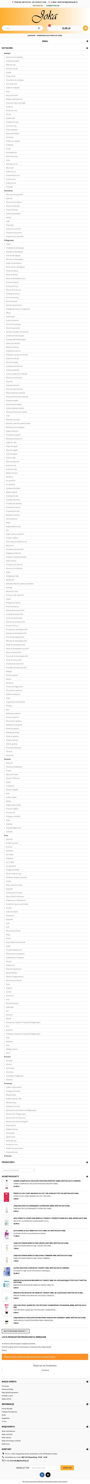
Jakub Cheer (10, 1137)
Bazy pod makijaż (12, 133)
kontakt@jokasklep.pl (19, 1461)
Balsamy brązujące (13, 419)
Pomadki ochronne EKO (15, 549)
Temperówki (10, 76)
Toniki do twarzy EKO (14, 660)
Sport (8, 1053)
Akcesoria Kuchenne (13, 980)
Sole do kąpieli (11, 454)
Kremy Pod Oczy (12, 625)
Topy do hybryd (12, 210)
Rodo (4, 1415)
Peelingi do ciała (12, 496)
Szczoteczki (10, 812)
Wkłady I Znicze (12, 1049)
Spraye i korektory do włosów (17, 332)
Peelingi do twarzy (13, 294)
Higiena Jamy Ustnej (13, 805)
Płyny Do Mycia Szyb (13, 873)
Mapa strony (6, 1399)
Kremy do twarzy (12, 282)
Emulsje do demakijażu (14, 252)
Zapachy (9, 381)
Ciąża (8, 820)
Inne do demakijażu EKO (15, 637)
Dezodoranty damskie (14, 389)
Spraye (9, 961)
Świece (8, 679)
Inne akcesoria (11, 84)
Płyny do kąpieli (12, 450)
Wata (8, 698)
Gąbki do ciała (11, 442)
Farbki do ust (11, 171)
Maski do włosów (12, 347)
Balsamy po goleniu (13, 713)
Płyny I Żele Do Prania (14, 885)
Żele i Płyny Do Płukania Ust (16, 542)
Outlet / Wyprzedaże (13, 1087)
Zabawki (9, 831)
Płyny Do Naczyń (12, 1003)
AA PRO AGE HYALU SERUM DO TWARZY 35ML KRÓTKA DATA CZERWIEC (41, 1268)
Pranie (8, 770)
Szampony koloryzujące (15, 336)
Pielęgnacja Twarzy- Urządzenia (18, 309)
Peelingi (9, 587)
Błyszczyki (10, 168)
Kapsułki (9, 889)
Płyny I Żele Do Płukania (15, 896)
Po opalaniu (10, 484)
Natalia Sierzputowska (14, 1148)
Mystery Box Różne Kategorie (17, 1121)
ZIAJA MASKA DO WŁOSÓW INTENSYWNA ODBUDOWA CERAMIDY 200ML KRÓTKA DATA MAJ (50, 1317)
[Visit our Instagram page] (48, 1474)
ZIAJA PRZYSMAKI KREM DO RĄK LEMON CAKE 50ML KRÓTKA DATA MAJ (41, 1243)
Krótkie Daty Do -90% (14, 1099)
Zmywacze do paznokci (15, 236)
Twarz (8, 244)
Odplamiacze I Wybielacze (16, 900)
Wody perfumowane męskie (16, 412)
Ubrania (9, 751)
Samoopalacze (11, 519)
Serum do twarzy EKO (14, 618)
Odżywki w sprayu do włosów (17, 355)
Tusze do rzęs (11, 126)
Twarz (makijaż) (12, 129)
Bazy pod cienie (12, 95)
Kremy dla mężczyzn (13, 748)
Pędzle (8, 72)
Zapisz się (67, 1468)
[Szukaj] (39, 28)
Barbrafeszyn (11, 1141)
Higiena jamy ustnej (13, 526)
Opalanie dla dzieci (13, 488)
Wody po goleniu (12, 736)
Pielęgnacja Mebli (12, 870)
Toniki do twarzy (12, 271)
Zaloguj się (38, 5)
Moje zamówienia (8, 1431)
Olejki (8, 522)
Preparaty (10, 225)
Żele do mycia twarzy (14, 305)
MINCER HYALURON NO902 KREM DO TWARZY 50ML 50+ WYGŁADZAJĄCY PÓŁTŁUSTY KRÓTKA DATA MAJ (50, 1281)
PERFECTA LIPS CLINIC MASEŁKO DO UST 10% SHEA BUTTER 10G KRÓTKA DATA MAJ (46, 1193)
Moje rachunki (7, 1434)
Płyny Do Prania (12, 774)
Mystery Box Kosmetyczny (16, 1118)
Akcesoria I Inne (12, 591)
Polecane (8, 1156)
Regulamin (6, 1418)
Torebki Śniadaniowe (14, 950)
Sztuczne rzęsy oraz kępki (16, 103)
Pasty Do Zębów (12, 538)
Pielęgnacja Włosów (13, 553)
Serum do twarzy (12, 297)
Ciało (8, 416)
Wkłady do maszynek (14, 725)
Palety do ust (11, 183)
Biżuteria (9, 1079)
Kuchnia (9, 847)
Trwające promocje (13, 1091)
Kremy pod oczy (12, 286)
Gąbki (8, 946)
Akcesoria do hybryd (13, 202)
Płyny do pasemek (13, 328)
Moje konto (8, 1426)
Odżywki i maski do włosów (16, 557)
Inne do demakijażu (13, 255)
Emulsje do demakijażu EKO (16, 633)
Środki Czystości (12, 675)
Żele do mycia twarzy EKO (15, 622)
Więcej (4, 1350)
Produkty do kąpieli (13, 435)
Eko (7, 530)
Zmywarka (10, 915)
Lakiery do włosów (13, 343)
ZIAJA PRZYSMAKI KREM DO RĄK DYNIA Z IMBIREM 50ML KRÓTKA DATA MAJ (43, 1255)
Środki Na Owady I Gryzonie (16, 877)
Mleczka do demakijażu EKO (16, 641)
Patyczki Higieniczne (13, 828)
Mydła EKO (10, 580)
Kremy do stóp (11, 469)
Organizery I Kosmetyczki (15, 702)
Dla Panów (10, 1068)
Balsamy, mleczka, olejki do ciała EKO (20, 583)
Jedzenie (9, 1015)
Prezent (7, 1057)
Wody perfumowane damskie (17, 397)
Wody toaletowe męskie (15, 408)
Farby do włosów (12, 320)
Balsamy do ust (12, 164)
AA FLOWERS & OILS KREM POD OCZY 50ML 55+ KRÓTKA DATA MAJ (39, 1230)
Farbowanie (10, 316)
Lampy (8, 217)
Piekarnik (9, 858)
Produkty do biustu (13, 507)
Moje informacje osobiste (11, 1441)
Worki (8, 938)
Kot (7, 1011)
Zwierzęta (10, 1007)
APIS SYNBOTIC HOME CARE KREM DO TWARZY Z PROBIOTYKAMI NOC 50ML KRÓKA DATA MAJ (50, 1218)
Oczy (8, 91)
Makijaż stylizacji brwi (14, 99)
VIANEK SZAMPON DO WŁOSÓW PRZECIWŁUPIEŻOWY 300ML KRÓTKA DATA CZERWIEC (47, 1181)
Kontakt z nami (7, 1396)
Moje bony (6, 1444)
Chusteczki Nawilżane (14, 767)
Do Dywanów (11, 866)
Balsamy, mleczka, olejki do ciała (18, 423)
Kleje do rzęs (11, 65)
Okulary (9, 706)
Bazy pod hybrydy (13, 206)
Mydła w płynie (11, 492)
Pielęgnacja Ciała (12, 576)
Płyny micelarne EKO (13, 652)
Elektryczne (10, 965)
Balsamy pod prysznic (14, 439)
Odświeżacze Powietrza (15, 957)
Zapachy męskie (12, 400)
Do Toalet (9, 854)
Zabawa (9, 824)
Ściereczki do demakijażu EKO (17, 656)
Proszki (9, 908)
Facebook (45, 1370)
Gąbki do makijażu (13, 88)
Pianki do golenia (12, 728)
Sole (7, 923)
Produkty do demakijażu (15, 248)
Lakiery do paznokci (13, 229)
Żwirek (8, 1018)
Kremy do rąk (11, 465)
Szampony (10, 786)
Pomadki (9, 187)
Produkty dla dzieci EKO (15, 664)
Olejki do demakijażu (14, 263)
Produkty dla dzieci (13, 500)
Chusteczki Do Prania (14, 893)
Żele (7, 793)
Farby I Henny (11, 561)
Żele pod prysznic (12, 461)
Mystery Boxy (11, 1102)
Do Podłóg (10, 862)
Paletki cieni (10, 118)
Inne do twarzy (11, 301)
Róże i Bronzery (12, 156)
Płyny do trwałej (12, 362)
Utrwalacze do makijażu (15, 80)
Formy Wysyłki (7, 1408)
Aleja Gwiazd (11, 1125)
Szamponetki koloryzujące (16, 339)
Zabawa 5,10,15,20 (13, 1106)
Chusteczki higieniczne (14, 687)
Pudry (8, 149)
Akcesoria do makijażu (14, 57)
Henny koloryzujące (13, 324)
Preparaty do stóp (13, 511)
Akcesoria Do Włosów (14, 568)
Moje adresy (6, 1437)
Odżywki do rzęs (12, 122)
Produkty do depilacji (14, 503)
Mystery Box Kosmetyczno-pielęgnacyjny (21, 1110)
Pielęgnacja (9, 240)
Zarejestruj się (52, 5)
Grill (7, 927)
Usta (8, 160)
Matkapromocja (12, 1129)
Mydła (8, 801)
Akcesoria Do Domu (13, 931)
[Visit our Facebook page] (42, 1474)
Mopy (8, 934)
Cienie (8, 114)
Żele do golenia (12, 744)
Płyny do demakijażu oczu (15, 278)
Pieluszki (9, 763)
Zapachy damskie (12, 385)
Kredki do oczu (11, 110)
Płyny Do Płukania (13, 778)
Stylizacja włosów (12, 370)
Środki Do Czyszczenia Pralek (17, 904)
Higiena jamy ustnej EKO (15, 534)
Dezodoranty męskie (14, 404)
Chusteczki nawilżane (14, 690)
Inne (7, 999)
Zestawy (9, 1060)
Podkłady (9, 145)
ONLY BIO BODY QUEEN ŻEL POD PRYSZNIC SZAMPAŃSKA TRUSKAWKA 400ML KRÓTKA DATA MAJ (50, 1306)
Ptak (7, 1038)
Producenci (8, 1162)
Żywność (9, 839)
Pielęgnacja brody (12, 732)
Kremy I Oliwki (11, 797)
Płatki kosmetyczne (13, 694)
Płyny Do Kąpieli (12, 790)
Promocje (8, 1083)
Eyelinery (9, 107)
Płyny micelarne (12, 274)
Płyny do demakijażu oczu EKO (17, 648)
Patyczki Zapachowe (13, 969)
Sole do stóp (10, 458)
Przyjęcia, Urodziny (13, 816)
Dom (6, 835)
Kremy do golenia (12, 717)
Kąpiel (8, 599)
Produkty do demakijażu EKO (17, 629)
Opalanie (9, 477)
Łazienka (9, 851)
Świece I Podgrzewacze (14, 976)
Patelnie (9, 988)
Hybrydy (9, 198)
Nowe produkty (10, 1176)
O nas (4, 1421)
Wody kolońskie (12, 740)
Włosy (8, 313)
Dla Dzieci (9, 1072)
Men (7, 709)
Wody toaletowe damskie (15, 393)
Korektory (10, 137)
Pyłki (8, 221)
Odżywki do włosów (13, 351)
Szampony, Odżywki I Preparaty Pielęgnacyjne (23, 1022)
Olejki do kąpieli (12, 446)
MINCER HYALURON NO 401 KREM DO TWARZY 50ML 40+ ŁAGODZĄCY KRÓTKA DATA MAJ (48, 1293)
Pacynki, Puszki (12, 68)
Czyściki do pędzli (12, 61)
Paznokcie (8, 191)
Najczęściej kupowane (10, 1392)
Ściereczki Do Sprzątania (15, 954)
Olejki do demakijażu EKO (15, 645)
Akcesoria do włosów (14, 377)
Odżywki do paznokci (14, 232)
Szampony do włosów (14, 366)
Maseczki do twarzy (13, 290)
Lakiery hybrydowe (13, 213)
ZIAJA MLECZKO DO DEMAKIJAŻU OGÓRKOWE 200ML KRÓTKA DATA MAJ (42, 1206)
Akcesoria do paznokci (14, 194)
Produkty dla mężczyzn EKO (16, 667)
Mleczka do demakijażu (15, 259)
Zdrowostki (10, 1133)
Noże (8, 984)
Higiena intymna (12, 431)
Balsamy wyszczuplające (15, 427)
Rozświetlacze (11, 152)
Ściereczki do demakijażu (15, 267)
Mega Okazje (11, 1095)
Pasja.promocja (12, 1152)
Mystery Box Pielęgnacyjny (16, 1114)
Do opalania (10, 480)
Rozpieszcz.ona (12, 1144)
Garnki (8, 992)
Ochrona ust (10, 179)
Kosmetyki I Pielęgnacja (14, 1076)
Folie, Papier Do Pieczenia (15, 942)
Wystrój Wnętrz (11, 973)
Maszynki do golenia (13, 721)
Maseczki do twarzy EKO (15, 610)
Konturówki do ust (13, 175)
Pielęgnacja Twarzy (13, 603)
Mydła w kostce (12, 473)
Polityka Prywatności (9, 1412)
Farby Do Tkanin (12, 912)
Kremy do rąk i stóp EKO (15, 595)
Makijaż (7, 53)
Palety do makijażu (13, 141)
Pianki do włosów (12, 358)
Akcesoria (10, 545)
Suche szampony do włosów (16, 374)
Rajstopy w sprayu (13, 515)
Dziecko (7, 759)
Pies (7, 1026)
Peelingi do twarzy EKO (14, 614)
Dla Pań (9, 1064)
